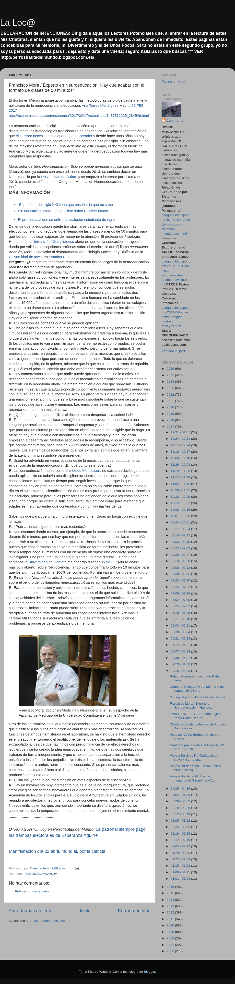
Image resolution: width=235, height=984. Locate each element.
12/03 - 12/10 (181, 458)
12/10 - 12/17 (181, 451)
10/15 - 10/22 (181, 503)
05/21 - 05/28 (181, 638)
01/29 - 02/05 (181, 853)
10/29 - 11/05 (181, 490)
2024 (171, 381)
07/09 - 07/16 (181, 593)
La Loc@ (17, 23)
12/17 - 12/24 (181, 445)
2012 (171, 912)
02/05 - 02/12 (181, 846)
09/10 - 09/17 (181, 535)
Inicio (85, 910)
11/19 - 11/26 (181, 471)
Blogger (149, 971)
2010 (171, 925)
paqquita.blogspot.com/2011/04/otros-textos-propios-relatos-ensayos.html (176, 317)
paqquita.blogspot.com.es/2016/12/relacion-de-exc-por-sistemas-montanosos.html (176, 224)
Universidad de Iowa (25, 257)
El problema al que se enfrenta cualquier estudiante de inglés (67, 220)
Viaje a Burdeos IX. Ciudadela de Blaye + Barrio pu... (194, 757)
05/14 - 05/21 (181, 645)
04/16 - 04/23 (181, 671)
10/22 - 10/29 (181, 496)
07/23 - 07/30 (181, 580)
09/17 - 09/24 (181, 529)
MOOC (111, 562)
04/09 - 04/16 (181, 788)
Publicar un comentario (32, 891)
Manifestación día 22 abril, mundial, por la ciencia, (57, 851)
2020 (171, 407)
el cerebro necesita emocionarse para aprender (54, 136)
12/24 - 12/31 (181, 438)
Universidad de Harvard (47, 562)
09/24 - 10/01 (181, 522)
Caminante (174, 120)
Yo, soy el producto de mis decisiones (197, 697)
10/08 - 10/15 (181, 509)
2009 (171, 932)
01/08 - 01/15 (181, 872)
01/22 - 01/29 (181, 859)
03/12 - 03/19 (181, 814)
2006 (171, 951)
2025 (171, 375)
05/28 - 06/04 (181, 632)
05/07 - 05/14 (181, 651)
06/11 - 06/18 (181, 619)
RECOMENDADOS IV (40, 874)
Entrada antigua (134, 910)
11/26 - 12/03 (181, 464)
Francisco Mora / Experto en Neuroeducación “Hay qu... (191, 705)
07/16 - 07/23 (181, 587)
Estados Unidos (61, 257)
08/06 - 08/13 (181, 567)
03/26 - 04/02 (181, 801)
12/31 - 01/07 (181, 432)
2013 (171, 906)
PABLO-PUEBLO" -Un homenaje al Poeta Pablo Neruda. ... (196, 716)
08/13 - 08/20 (181, 561)
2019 (171, 413)
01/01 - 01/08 (181, 878)
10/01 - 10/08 (181, 516)
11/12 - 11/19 (181, 477)
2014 (171, 899)
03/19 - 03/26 (181, 808)
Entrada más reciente (31, 910)
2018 (171, 420)
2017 (171, 426)
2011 (171, 919)
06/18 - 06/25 (181, 613)
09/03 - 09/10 (181, 542)
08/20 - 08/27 (181, 555)
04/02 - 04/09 (181, 795)
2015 (171, 893)
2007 (171, 945)
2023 (171, 388)
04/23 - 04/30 (181, 664)
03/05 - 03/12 (181, 820)
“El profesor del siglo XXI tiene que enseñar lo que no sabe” (66, 205)
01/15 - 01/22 (181, 865)
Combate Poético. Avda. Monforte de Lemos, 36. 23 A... (197, 688)
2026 (171, 368)
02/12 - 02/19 (181, 840)
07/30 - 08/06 (181, 574)
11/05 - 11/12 (181, 484)
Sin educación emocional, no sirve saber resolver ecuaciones (67, 211)
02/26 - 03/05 (181, 827)
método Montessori (84, 471)
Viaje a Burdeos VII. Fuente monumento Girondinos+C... (192, 778)
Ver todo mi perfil (174, 351)
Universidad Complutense (53, 242)
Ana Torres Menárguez (100, 105)
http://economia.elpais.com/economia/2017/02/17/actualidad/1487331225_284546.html (79, 116)
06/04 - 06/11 (181, 625)
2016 (171, 887)
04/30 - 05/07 (181, 658)
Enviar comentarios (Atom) (49, 921)
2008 (171, 938)
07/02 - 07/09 (181, 600)
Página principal (173, 81)
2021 (171, 401)
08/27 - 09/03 (181, 548)
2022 (171, 394)
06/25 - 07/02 (181, 606)
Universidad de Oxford (59, 177)
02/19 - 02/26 (181, 833)
